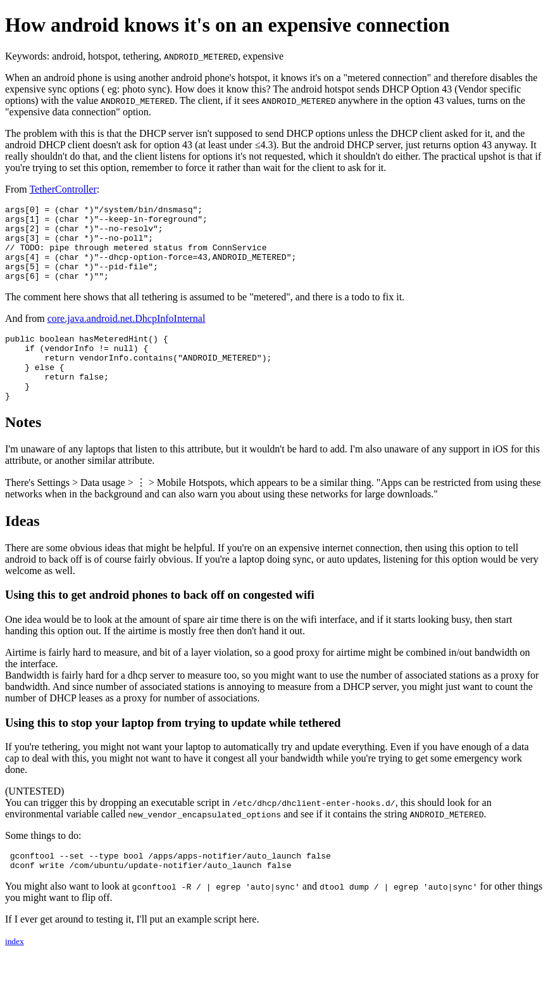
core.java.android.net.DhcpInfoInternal (126, 333)
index (14, 973)
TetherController (62, 189)
